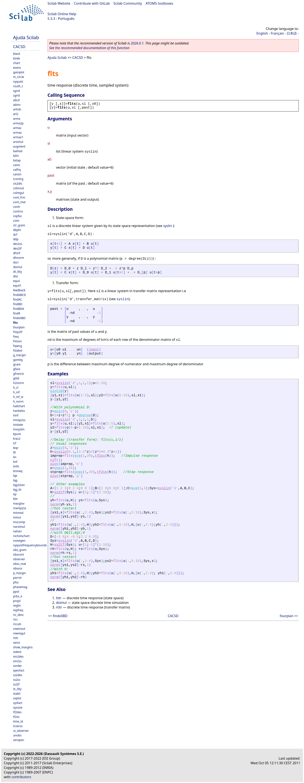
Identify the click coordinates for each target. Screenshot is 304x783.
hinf (15, 415)
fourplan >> (289, 616)
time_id (18, 721)
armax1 (18, 137)
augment (19, 146)
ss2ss (16, 680)
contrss (18, 211)
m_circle (18, 77)
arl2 (15, 114)
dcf (15, 234)
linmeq (17, 471)
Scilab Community (127, 3)
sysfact (17, 703)
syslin (167, 225)
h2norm (18, 383)
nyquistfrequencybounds (30, 545)
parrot (17, 578)
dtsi (15, 276)
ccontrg (18, 179)
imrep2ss (19, 420)
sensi (16, 643)
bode (16, 58)
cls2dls (17, 183)
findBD (17, 304)
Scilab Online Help (62, 14)
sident (17, 652)
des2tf (17, 248)
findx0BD (19, 318)
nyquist (18, 81)
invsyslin (18, 429)
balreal (17, 151)
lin (14, 457)
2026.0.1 (137, 43)
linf (15, 462)
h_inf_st (18, 397)
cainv (16, 165)
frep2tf (17, 332)
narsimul (19, 527)
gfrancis (18, 374)
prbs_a (17, 596)
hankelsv (19, 411)
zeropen (18, 740)
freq (16, 336)
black (16, 54)
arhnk (17, 109)
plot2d (56, 391)
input (94, 350)
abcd (16, 100)
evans (17, 68)
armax (17, 132)
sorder (17, 666)
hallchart (19, 406)
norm (54, 504)
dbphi (17, 230)
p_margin (19, 573)
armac (17, 128)
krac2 (16, 438)
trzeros (18, 726)
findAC (17, 299)
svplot (17, 698)
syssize (17, 707)
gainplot (18, 72)
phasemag (20, 587)
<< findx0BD (58, 616)
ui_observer (21, 731)
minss (17, 517)
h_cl (15, 387)
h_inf (16, 392)
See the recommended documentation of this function (89, 48)
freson (17, 341)
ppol (16, 592)
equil (16, 281)
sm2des (18, 656)
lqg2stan (19, 485)
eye (78, 456)
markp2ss (19, 508)
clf (53, 460)
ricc (15, 619)
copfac (17, 216)
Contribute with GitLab (92, 3)
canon (17, 174)
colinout (18, 188)
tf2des (17, 712)
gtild (16, 378)
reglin (17, 605)
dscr (16, 262)
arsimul (18, 142)
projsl (16, 601)
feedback (19, 290)
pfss (16, 582)
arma (16, 119)
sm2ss (17, 661)
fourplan (19, 327)
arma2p (18, 123)
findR (16, 313)
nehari (17, 531)
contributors (21, 777)
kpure (17, 434)
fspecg (17, 346)
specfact (18, 670)
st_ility (17, 689)
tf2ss (16, 717)
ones (58, 468)
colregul (18, 193)
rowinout (19, 629)
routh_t (18, 86)
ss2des (17, 675)
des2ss (17, 244)
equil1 (17, 285)
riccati (17, 624)
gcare (17, 364)
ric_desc (18, 615)
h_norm (18, 401)
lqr (15, 494)
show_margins (23, 647)
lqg (15, 480)
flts (15, 323)
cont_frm (19, 197)
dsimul (17, 267)
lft (14, 452)
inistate (18, 425)
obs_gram (19, 550)
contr (16, 207)
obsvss (17, 568)
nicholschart (21, 536)
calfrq (17, 170)
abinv (16, 105)
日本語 (292, 33)
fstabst (17, 350)
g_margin (19, 355)
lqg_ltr (17, 490)
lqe (15, 476)
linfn (16, 466)
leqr (15, 448)
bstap (17, 160)
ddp (15, 239)
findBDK (18, 309)
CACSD (19, 46)
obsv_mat (19, 564)
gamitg (18, 360)
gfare (16, 369)
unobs (17, 735)
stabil (16, 694)
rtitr (15, 638)
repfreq (18, 610)
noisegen (19, 541)
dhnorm (18, 258)
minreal (18, 513)
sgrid (16, 91)
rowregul (19, 633)
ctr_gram (19, 225)
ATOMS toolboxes (159, 3)
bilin (16, 156)
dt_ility (17, 272)
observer (19, 559)
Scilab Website (59, 3)
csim (16, 221)
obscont (18, 554)
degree (85, 415)
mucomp (19, 522)
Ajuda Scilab (26, 37)
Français (277, 33)
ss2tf (16, 684)
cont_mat (19, 202)
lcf (14, 443)
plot (54, 464)
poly (58, 411)
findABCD (19, 295)
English (262, 33)
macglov (18, 503)
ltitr (15, 499)
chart (16, 63)
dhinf (16, 253)
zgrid (16, 95)
